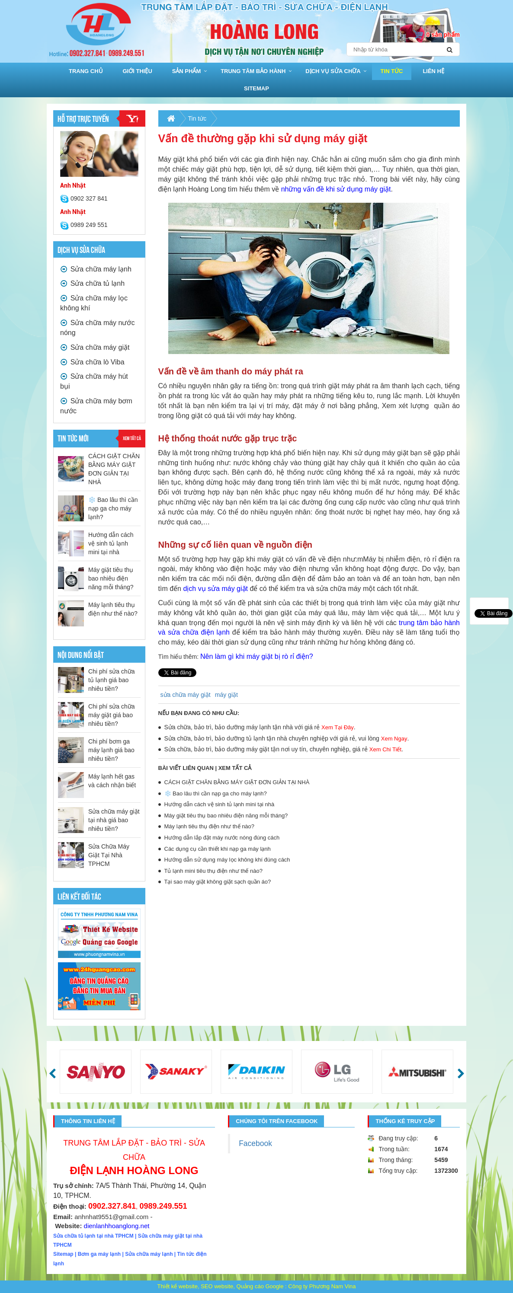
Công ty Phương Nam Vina (322, 1286)
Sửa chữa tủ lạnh (92, 283)
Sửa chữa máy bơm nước (96, 405)
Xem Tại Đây (337, 727)
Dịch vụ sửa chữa (332, 71)
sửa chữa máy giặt (185, 694)
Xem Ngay (394, 738)
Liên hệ (433, 71)
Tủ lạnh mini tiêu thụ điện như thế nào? (213, 871)
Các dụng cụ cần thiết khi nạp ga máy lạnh (217, 849)
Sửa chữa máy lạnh (95, 269)
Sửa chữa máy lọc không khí (94, 302)
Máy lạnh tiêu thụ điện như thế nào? (209, 826)
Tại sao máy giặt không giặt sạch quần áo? (217, 881)
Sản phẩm (186, 71)
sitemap (256, 88)
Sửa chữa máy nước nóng (97, 327)
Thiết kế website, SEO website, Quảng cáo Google (220, 1286)
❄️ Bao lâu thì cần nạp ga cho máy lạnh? (113, 508)
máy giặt (226, 694)
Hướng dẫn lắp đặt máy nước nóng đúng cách (222, 837)
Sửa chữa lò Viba (92, 362)
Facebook (255, 1143)
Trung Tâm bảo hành (253, 71)
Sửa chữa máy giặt (94, 347)
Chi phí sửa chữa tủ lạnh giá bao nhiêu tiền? (111, 680)
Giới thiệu (137, 71)
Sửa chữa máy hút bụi (94, 380)
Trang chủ (86, 71)
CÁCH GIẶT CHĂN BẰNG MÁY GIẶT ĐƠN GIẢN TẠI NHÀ (237, 782)
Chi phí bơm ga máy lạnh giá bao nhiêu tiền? (111, 750)
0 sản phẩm (443, 34)
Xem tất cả (132, 437)
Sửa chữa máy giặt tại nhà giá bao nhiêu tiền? (114, 820)
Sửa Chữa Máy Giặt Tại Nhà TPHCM (108, 855)
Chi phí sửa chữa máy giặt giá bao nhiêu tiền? (111, 715)
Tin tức (392, 71)
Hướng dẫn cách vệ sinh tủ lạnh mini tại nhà (111, 543)
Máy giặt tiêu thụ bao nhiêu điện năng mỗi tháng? (111, 578)
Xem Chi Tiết (385, 749)
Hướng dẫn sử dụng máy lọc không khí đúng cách (227, 859)
